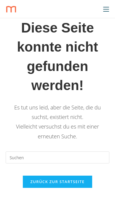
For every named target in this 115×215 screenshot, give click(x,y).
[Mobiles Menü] (106, 9)
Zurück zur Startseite (58, 181)
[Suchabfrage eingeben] (57, 157)
